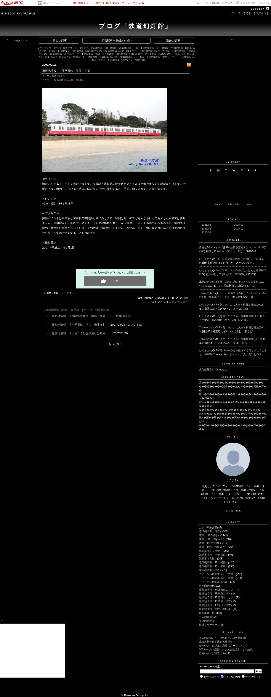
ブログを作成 (248, 3)
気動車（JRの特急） (211, 550)
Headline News (233, 376)
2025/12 (238, 228)
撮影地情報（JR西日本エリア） (122, 51)
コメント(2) (135, 324)
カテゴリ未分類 (52, 48)
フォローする (233, 511)
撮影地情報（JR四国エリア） (87, 51)
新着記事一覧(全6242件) (116, 40)
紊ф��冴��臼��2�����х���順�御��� (231, 382)
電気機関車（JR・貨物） (156, 48)
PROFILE (29, 13)
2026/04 (206, 224)
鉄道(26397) (58, 76)
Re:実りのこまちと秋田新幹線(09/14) (241, 339)
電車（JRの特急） (60, 51)
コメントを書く (178, 301)
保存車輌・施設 (91, 54)
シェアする (68, 293)
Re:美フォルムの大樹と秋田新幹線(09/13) (240, 304)
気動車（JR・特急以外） (86, 57)
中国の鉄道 (177, 48)
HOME (5, 13)
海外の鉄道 (108, 54)
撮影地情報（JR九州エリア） (66, 54)
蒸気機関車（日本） (130, 48)
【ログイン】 (260, 13)
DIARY (16, 13)
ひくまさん (205, 258)
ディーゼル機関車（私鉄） (115, 60)
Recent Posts (233, 632)
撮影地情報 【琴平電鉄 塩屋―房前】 (67, 70)
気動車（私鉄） (110, 57)
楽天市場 (264, 3)
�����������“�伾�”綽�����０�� (229, 409)
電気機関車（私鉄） (159, 57)
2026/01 (238, 224)
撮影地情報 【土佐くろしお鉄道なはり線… (80, 333)
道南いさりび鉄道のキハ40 (214, 653)
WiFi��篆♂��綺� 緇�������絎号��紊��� (232, 413)
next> (249, 204)
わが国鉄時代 (138, 60)
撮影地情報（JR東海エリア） (216, 593)
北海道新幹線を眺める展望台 (216, 641)
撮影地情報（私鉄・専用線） (156, 51)
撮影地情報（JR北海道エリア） (132, 54)
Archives (233, 218)
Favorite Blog (232, 363)
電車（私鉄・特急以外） (58, 57)
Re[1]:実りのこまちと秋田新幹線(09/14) (239, 316)
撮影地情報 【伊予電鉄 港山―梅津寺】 (78, 324)
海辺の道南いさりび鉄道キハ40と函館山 (222, 637)
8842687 (258, 8)
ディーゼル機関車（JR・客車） (217, 578)
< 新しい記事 (58, 40)
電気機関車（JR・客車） (133, 57)
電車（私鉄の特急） (162, 54)
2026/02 (206, 232)
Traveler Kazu (207, 293)
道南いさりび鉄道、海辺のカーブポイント (223, 645)
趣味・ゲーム (50, 3)
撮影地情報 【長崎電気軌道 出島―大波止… (81, 316)
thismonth (233, 204)
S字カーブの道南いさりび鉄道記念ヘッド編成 (226, 649)
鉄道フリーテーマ (72, 48)
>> (219, 3)
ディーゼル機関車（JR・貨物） (100, 48)
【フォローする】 (240, 13)
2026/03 (206, 228)
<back (217, 204)
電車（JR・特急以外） (212, 539)
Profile (233, 436)
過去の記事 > (174, 40)
